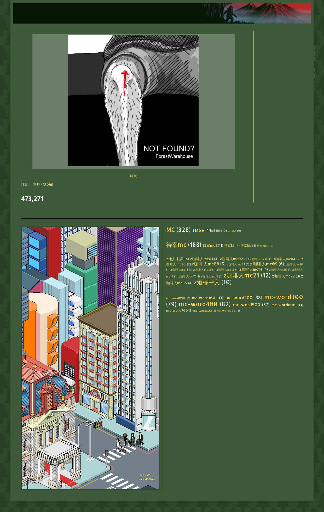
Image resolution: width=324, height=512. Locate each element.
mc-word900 (226, 311)
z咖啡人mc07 (236, 264)
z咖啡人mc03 (259, 259)
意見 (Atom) (43, 184)
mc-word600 (283, 305)
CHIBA (232, 231)
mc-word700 (177, 310)
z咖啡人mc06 (205, 263)
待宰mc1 (210, 245)
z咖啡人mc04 (285, 259)
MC (170, 229)
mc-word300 (283, 297)
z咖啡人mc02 (231, 259)
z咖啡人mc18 (209, 276)
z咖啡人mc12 (202, 269)
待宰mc (176, 244)
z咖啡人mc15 (278, 269)
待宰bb (245, 245)
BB (218, 231)
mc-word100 (203, 298)
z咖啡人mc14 (250, 269)
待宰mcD (263, 246)
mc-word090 (175, 298)
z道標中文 (207, 282)
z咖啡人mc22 (283, 276)
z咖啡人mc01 (201, 259)
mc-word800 (202, 311)
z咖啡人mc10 (294, 264)
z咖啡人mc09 (263, 263)
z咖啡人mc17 (187, 276)
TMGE (198, 230)
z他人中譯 (174, 259)
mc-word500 (246, 304)
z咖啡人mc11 (179, 269)
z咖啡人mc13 (225, 269)
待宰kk (229, 245)
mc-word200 (238, 297)
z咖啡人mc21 (241, 275)
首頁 (133, 175)
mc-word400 (198, 304)
